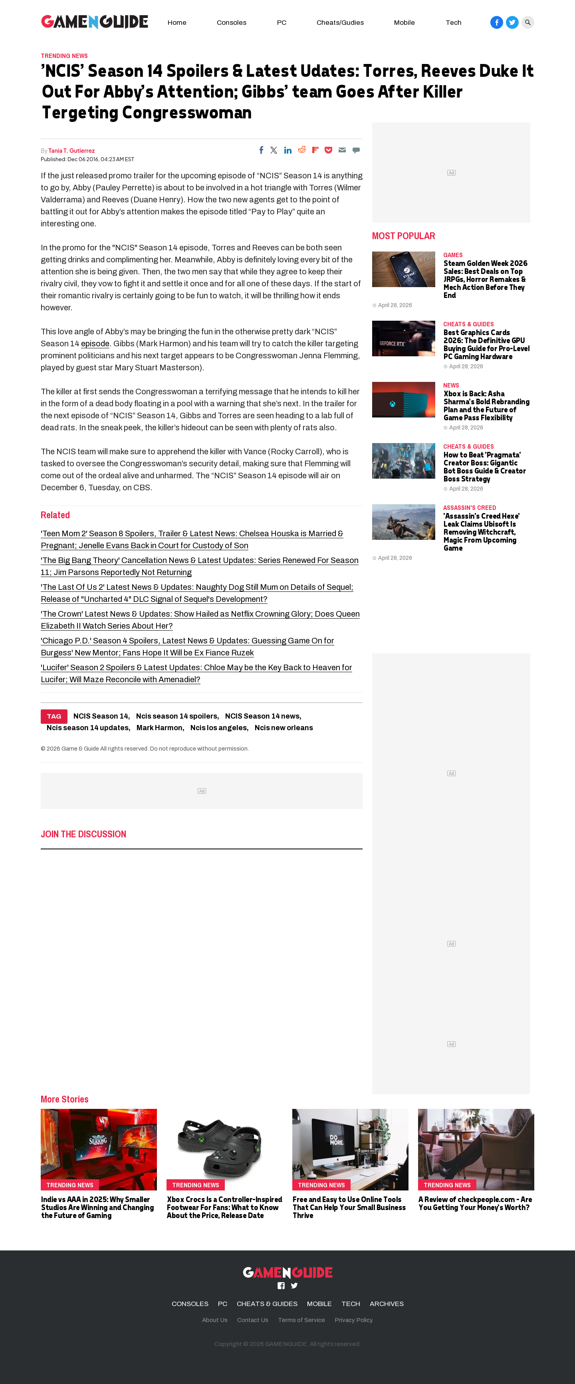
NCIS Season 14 (100, 716)
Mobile (404, 22)
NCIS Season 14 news (262, 716)
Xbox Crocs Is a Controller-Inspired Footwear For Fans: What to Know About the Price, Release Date (224, 1207)
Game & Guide (80, 748)
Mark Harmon (159, 728)
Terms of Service (301, 1320)
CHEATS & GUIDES (468, 324)
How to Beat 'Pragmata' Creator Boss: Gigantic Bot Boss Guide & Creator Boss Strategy (484, 466)
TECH (350, 1304)
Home (177, 22)
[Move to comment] (356, 150)
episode (95, 343)
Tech (454, 22)
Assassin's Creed (469, 507)
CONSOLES (190, 1304)
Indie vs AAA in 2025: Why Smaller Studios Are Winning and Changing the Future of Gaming (97, 1207)
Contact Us (252, 1320)
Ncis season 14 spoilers (176, 716)
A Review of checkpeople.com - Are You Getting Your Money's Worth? (475, 1203)
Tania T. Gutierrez (72, 150)
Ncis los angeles (218, 728)
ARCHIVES (387, 1304)
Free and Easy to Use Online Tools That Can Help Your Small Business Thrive (349, 1207)
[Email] (342, 150)
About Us (215, 1320)
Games (453, 254)
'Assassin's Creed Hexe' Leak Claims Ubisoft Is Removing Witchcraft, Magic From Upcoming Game (481, 531)
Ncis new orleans (284, 728)
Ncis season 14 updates (88, 728)
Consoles (231, 22)
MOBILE (319, 1304)
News (451, 385)
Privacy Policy (354, 1320)
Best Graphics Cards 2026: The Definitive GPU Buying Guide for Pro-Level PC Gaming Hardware (486, 344)
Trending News (64, 55)
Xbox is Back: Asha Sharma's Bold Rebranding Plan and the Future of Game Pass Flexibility (486, 405)
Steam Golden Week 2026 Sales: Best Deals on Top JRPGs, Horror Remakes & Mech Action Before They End (485, 279)
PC (281, 22)
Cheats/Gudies (340, 22)
